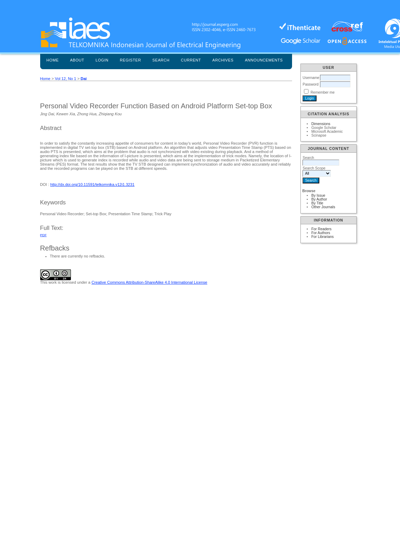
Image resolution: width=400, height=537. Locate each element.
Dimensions (320, 124)
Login (102, 60)
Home (52, 60)
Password (311, 84)
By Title (317, 203)
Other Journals (323, 207)
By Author (319, 199)
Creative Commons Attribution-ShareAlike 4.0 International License (149, 282)
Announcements (264, 60)
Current (191, 60)
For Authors (320, 233)
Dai (84, 79)
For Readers (321, 229)
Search (160, 60)
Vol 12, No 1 (65, 79)
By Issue (318, 195)
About (77, 60)
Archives (223, 60)
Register (130, 60)
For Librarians (322, 237)
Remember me (323, 92)
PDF (43, 235)
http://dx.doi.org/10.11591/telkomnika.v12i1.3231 (92, 184)
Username (311, 78)
